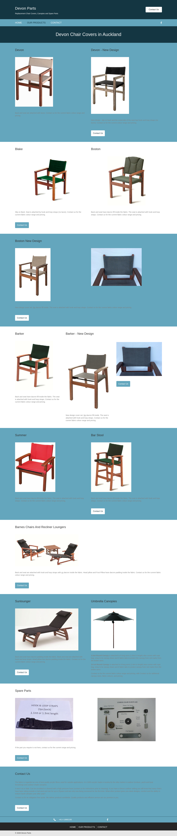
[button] (154, 9)
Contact (56, 22)
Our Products (36, 22)
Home (18, 22)
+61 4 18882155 (65, 820)
